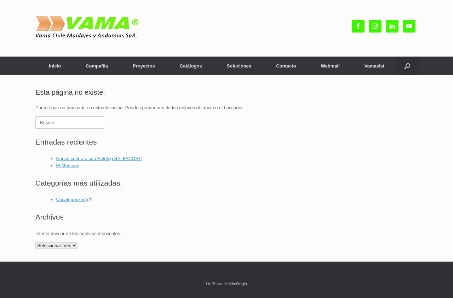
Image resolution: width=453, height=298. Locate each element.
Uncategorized (71, 199)
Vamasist (374, 66)
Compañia (97, 66)
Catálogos (191, 66)
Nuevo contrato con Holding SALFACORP (99, 158)
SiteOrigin (238, 284)
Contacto (286, 66)
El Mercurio (68, 165)
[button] (407, 66)
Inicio (55, 66)
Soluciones (239, 66)
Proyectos (144, 66)
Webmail (330, 66)
